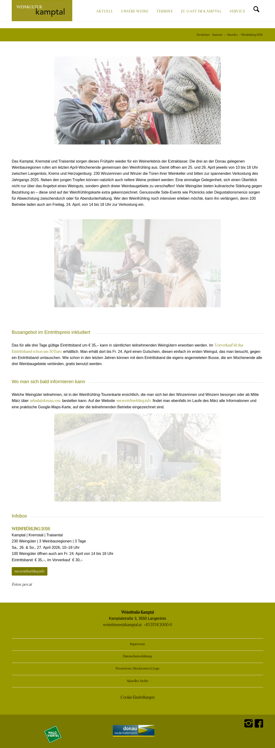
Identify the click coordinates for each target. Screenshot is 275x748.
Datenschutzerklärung (137, 656)
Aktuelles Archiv (137, 681)
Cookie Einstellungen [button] (138, 697)
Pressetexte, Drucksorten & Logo (137, 668)
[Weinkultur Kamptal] (42, 10)
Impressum (137, 644)
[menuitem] (104, 11)
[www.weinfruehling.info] (29, 571)
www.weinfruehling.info (133, 401)
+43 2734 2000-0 (158, 625)
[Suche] (256, 11)
